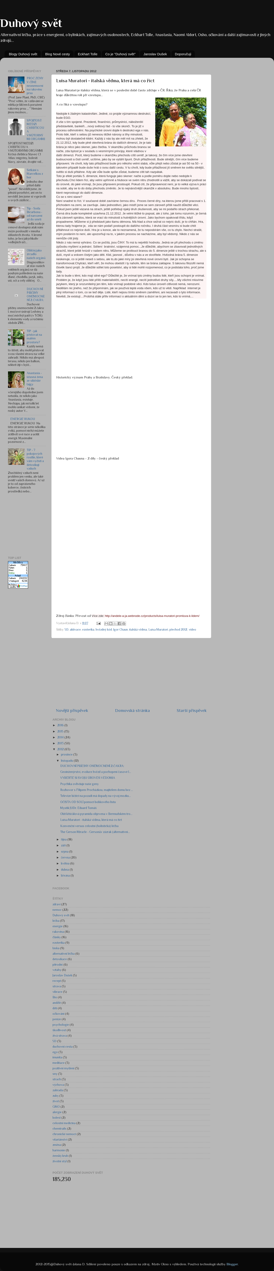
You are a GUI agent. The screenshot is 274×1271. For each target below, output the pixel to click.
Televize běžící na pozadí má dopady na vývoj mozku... (95, 796)
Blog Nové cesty (57, 54)
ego (55, 1052)
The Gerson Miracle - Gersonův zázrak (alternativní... (95, 832)
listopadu (67, 760)
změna (57, 1145)
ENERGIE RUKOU (22, 419)
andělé (57, 1002)
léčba (56, 920)
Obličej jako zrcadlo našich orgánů (36, 254)
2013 (60, 743)
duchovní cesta (63, 1046)
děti (55, 1008)
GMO (56, 1106)
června (66, 857)
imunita (57, 1057)
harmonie (59, 1150)
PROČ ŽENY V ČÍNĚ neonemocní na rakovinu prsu (35, 86)
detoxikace (60, 959)
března (66, 875)
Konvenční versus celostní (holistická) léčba (89, 826)
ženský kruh (60, 1155)
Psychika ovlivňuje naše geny (79, 784)
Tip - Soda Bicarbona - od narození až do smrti (34, 214)
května (65, 863)
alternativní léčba (64, 953)
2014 (60, 737)
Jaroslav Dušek (155, 54)
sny (55, 1073)
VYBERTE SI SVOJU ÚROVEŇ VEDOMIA (87, 778)
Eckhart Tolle (87, 54)
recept (57, 981)
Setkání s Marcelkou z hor (35, 173)
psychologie (61, 1024)
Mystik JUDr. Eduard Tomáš (78, 808)
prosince (67, 754)
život (56, 1101)
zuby (56, 1095)
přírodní (58, 964)
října (64, 839)
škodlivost (59, 1030)
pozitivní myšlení (63, 1068)
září (63, 845)
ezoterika (59, 942)
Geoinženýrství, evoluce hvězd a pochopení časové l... (95, 772)
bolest (57, 1117)
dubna (65, 869)
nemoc (57, 910)
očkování (58, 1013)
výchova (58, 1084)
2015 (60, 731)
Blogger (232, 1264)
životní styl (60, 1161)
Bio (55, 997)
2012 (60, 749)
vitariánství (60, 1139)
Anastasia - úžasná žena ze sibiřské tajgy (35, 378)
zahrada (58, 1090)
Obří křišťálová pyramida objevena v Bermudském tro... (96, 814)
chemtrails (59, 1128)
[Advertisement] (31, 525)
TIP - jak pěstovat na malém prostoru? (34, 336)
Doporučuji (183, 54)
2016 (60, 725)
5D (54, 1041)
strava (57, 986)
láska (56, 948)
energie (58, 926)
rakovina (58, 931)
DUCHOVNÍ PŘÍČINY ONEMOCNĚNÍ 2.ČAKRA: (36, 294)
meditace (59, 1063)
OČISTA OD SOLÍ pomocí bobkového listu (88, 802)
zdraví (57, 904)
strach (57, 1079)
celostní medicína (64, 1123)
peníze (57, 1019)
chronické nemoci (64, 1134)
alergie (57, 1112)
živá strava (60, 1035)
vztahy (57, 970)
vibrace (57, 992)
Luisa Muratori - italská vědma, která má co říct (91, 820)
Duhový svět (31, 23)
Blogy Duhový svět (23, 54)
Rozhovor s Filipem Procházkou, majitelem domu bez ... (96, 790)
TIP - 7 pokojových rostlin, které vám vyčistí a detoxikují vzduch (35, 459)
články (57, 937)
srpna (65, 851)
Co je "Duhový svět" (120, 54)
